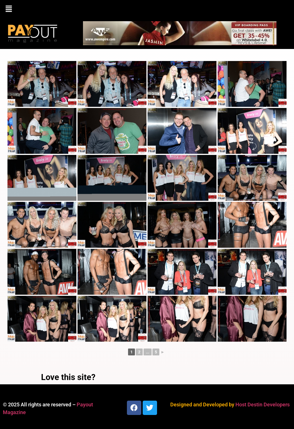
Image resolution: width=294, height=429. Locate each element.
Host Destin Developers (262, 405)
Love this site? (68, 377)
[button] (147, 9)
